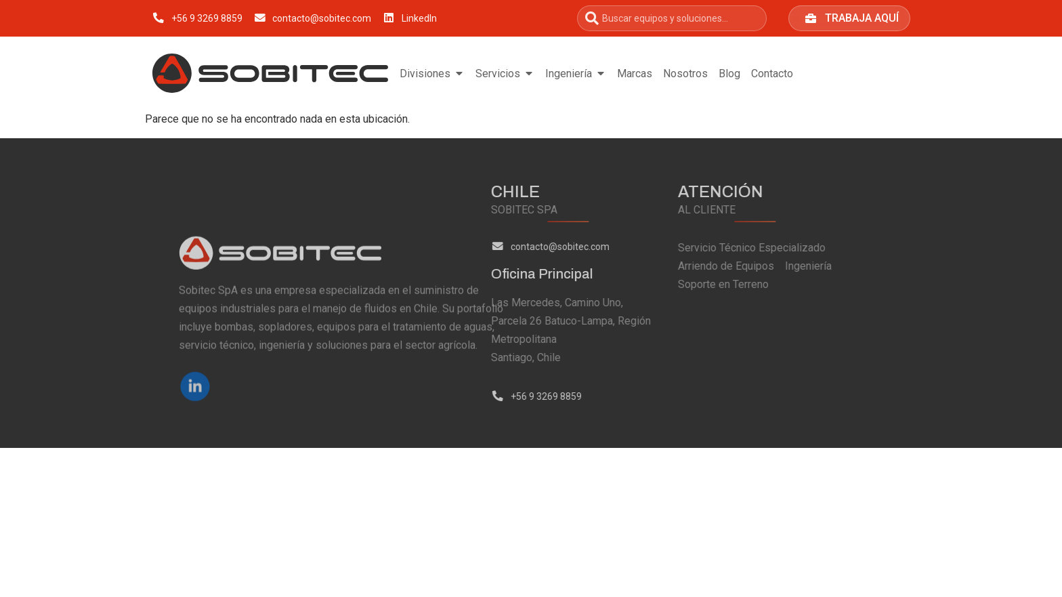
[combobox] (672, 18)
